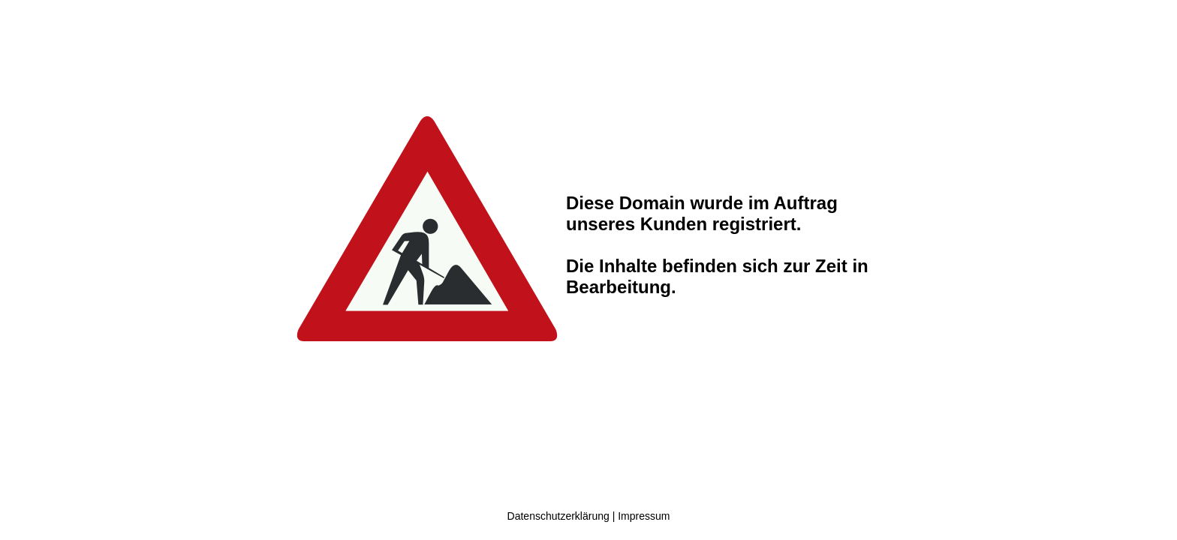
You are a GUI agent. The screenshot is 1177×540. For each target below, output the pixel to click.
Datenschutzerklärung (558, 516)
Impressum (644, 516)
